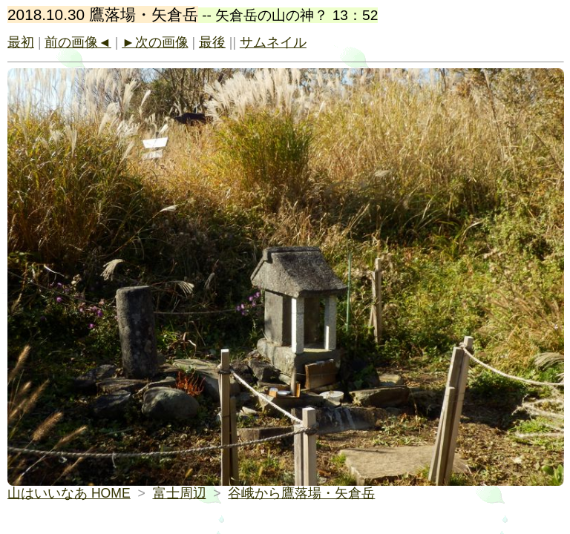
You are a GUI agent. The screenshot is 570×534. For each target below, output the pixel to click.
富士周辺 (179, 493)
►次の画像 (155, 42)
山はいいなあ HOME (69, 493)
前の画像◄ (78, 42)
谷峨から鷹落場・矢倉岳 (301, 493)
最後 (212, 42)
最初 (20, 42)
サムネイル (273, 42)
